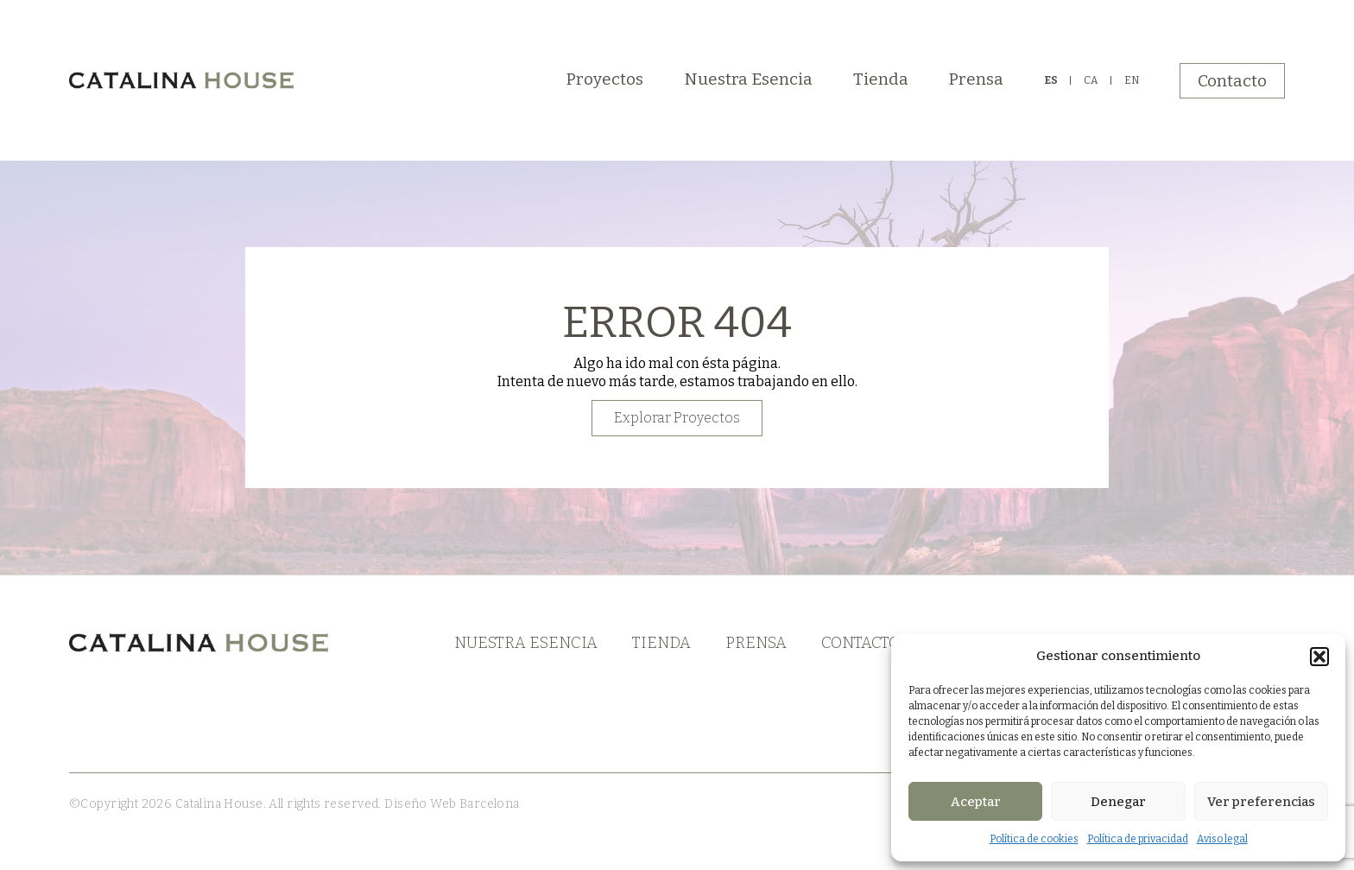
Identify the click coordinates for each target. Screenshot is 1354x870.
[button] (1319, 656)
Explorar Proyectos (677, 418)
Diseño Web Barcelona (451, 804)
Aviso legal (1222, 839)
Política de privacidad (1137, 839)
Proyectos (604, 79)
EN (1131, 80)
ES (1051, 80)
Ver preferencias (1261, 802)
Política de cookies (1034, 839)
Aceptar (976, 802)
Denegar (1118, 802)
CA (1091, 80)
